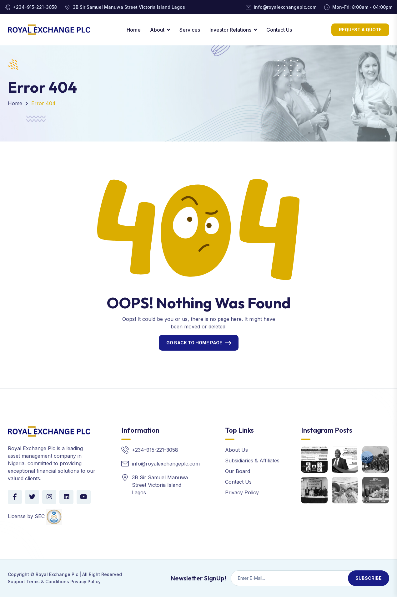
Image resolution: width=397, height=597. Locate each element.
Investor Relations (230, 30)
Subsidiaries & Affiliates (252, 460)
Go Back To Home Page (194, 342)
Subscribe (368, 578)
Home (134, 30)
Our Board (237, 471)
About (157, 30)
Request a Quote (360, 29)
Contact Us (279, 30)
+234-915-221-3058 (35, 7)
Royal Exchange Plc (57, 574)
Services (189, 30)
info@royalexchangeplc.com (285, 7)
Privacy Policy (242, 492)
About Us (236, 450)
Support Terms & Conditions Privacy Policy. (55, 581)
